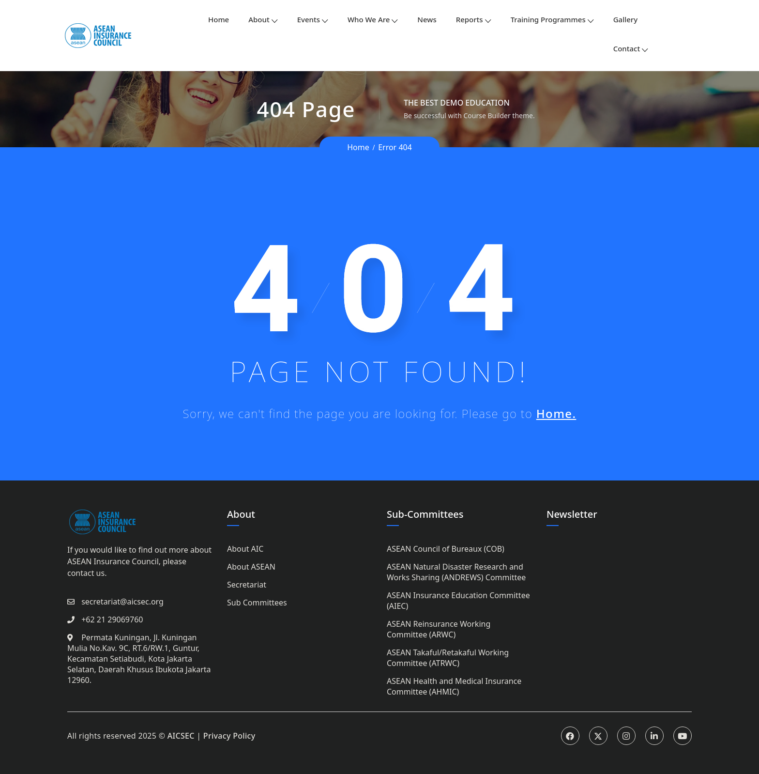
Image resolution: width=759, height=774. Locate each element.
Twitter (598, 736)
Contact (626, 48)
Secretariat (246, 584)
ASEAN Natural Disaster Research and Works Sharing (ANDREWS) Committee (456, 572)
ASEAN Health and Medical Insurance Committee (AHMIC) (454, 686)
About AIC (245, 548)
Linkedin (654, 736)
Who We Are (369, 19)
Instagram (626, 736)
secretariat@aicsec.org (122, 601)
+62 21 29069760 (112, 619)
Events (308, 19)
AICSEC (181, 735)
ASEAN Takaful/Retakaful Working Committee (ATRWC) (448, 657)
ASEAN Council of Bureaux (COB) (445, 548)
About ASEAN (251, 566)
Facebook (570, 736)
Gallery (625, 19)
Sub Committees (257, 602)
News (426, 19)
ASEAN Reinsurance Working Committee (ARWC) (438, 629)
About (258, 19)
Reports (469, 19)
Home (218, 19)
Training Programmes (548, 19)
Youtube (682, 736)
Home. (556, 413)
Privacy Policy (229, 735)
